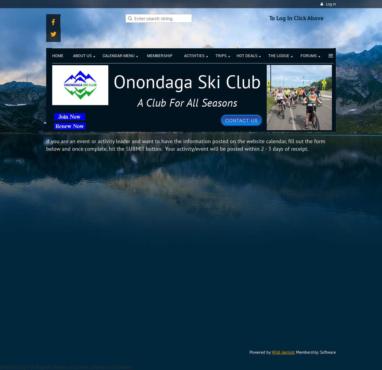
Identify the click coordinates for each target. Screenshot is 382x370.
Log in (331, 4)
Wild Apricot (283, 352)
